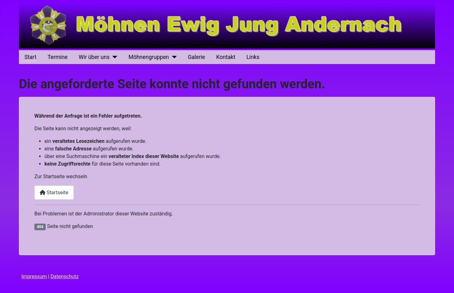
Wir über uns (94, 57)
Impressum (34, 276)
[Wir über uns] (114, 57)
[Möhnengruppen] (173, 57)
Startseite (54, 193)
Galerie (196, 57)
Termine (58, 57)
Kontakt (226, 57)
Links (252, 57)
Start (31, 57)
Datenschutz (64, 276)
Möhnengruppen (149, 57)
